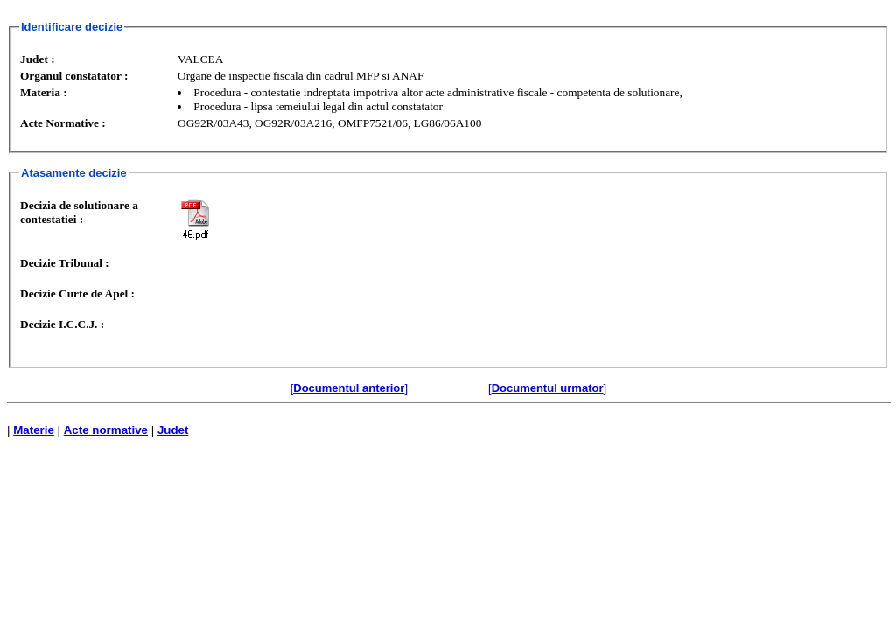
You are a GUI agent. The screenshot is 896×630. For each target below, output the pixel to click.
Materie (33, 430)
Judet (173, 430)
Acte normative (106, 430)
